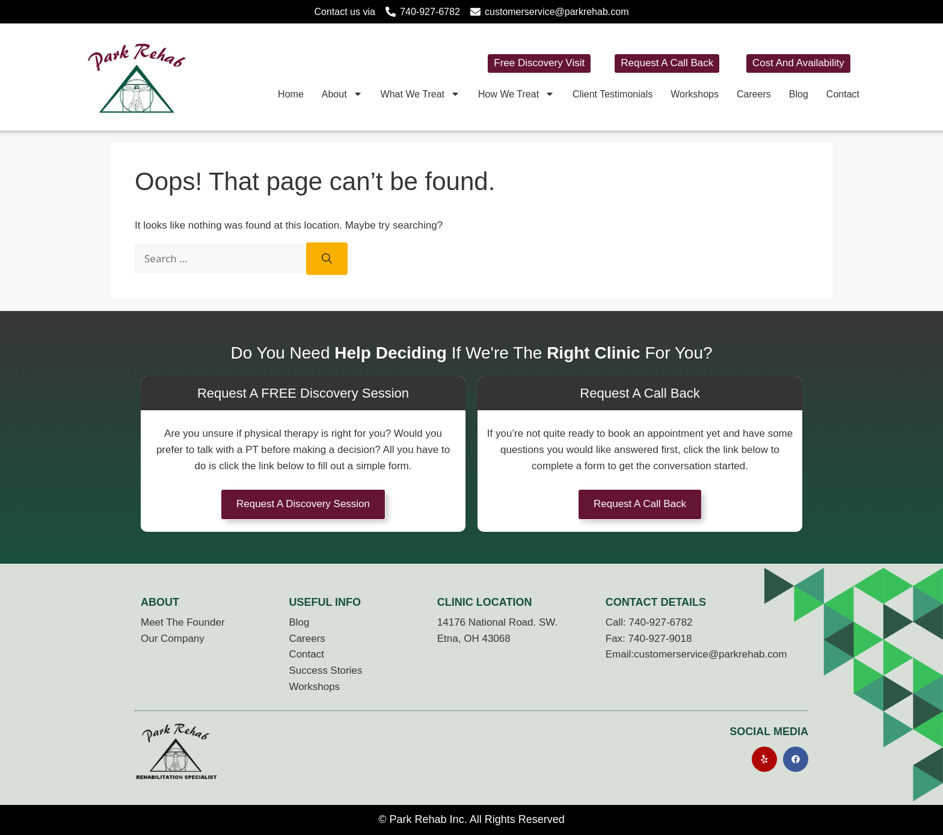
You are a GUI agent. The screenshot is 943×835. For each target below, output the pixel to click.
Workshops (695, 94)
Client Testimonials (613, 94)
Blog (798, 94)
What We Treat (420, 94)
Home (291, 94)
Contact (842, 94)
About (342, 94)
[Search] (327, 258)
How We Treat (516, 94)
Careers (754, 94)
